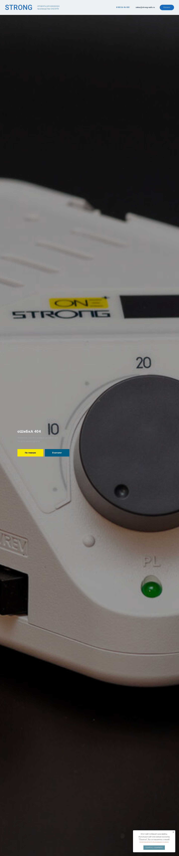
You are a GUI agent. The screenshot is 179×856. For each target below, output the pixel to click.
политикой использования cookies (154, 842)
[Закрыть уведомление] (173, 832)
